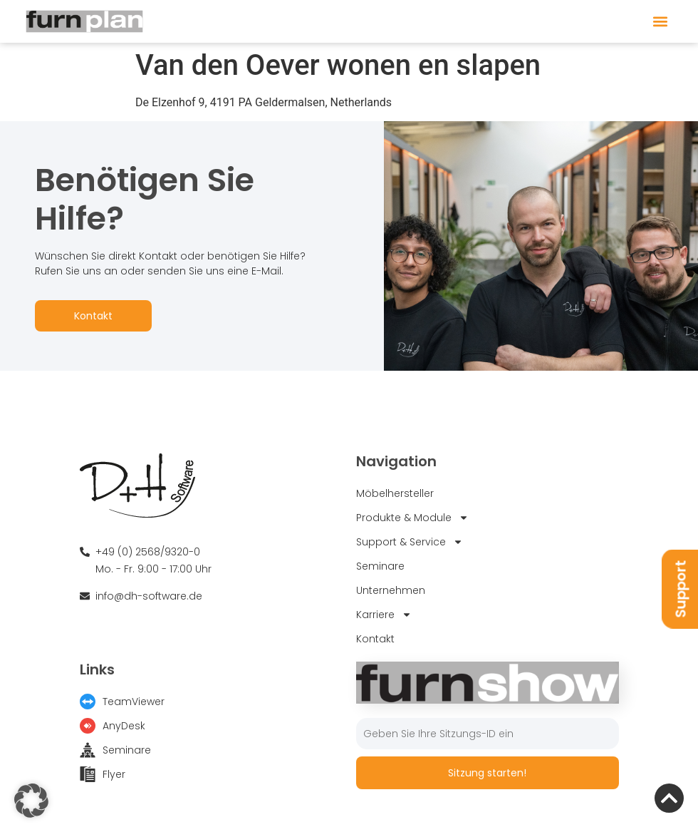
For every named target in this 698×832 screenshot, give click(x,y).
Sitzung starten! (487, 773)
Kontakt (93, 316)
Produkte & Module (412, 517)
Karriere (384, 614)
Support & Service (409, 541)
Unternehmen (390, 590)
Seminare (380, 566)
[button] (660, 22)
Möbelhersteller (395, 493)
